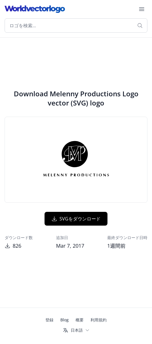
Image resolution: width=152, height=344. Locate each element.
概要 (80, 319)
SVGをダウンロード (76, 219)
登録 (49, 319)
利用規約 (99, 319)
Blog (64, 319)
